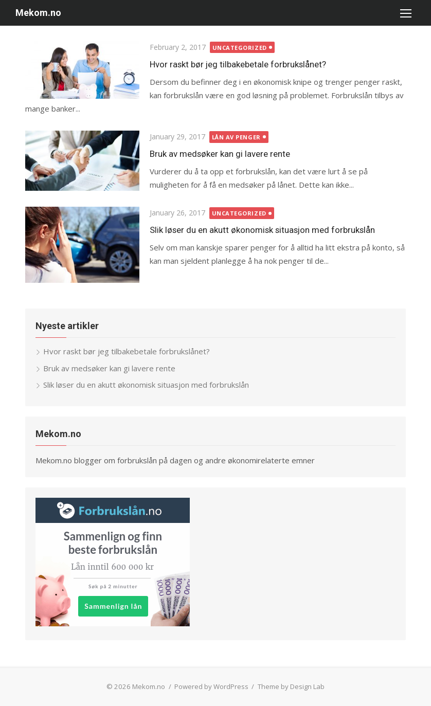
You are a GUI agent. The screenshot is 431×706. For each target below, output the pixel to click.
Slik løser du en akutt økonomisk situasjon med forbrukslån (262, 230)
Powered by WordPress (211, 686)
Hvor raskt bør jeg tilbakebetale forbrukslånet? (238, 64)
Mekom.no (38, 12)
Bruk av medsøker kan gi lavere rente (220, 154)
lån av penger (236, 137)
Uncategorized (239, 47)
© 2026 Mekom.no (140, 686)
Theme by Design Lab (291, 686)
